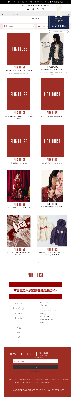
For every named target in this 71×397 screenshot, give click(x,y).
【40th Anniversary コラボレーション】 (52, 70)
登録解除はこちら (35, 371)
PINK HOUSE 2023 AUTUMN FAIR (19, 208)
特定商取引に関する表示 (46, 319)
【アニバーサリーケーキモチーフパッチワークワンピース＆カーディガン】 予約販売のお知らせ (35, 2)
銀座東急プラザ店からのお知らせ (52, 163)
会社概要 (42, 322)
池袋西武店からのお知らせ (19, 163)
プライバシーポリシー (46, 316)
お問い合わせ (43, 305)
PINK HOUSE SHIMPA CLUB (48, 311)
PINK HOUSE (43, 353)
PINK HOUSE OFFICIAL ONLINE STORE (35, 6)
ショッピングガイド (45, 302)
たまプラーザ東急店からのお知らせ (52, 116)
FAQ (41, 308)
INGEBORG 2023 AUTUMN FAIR (52, 207)
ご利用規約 (43, 314)
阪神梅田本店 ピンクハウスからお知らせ (19, 70)
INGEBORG (43, 355)
